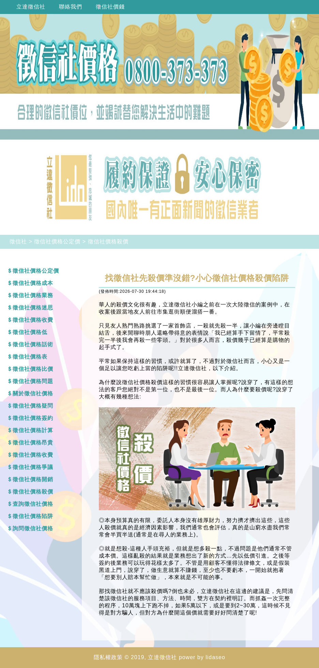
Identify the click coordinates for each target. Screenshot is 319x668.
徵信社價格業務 (33, 295)
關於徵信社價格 (33, 393)
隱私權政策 (108, 657)
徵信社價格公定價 (57, 241)
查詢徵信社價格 (33, 504)
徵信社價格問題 (33, 381)
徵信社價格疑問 (33, 406)
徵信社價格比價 (33, 369)
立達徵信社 (30, 7)
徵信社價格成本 (33, 283)
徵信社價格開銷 (33, 479)
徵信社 (18, 241)
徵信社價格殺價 (108, 241)
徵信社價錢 (110, 7)
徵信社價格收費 (33, 320)
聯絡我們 (70, 7)
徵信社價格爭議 (33, 467)
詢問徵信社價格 (33, 528)
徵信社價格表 (30, 357)
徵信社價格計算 (33, 430)
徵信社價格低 (30, 332)
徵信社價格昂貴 (33, 442)
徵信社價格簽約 (33, 418)
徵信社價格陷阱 (33, 516)
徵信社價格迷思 (33, 307)
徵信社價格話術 (33, 344)
